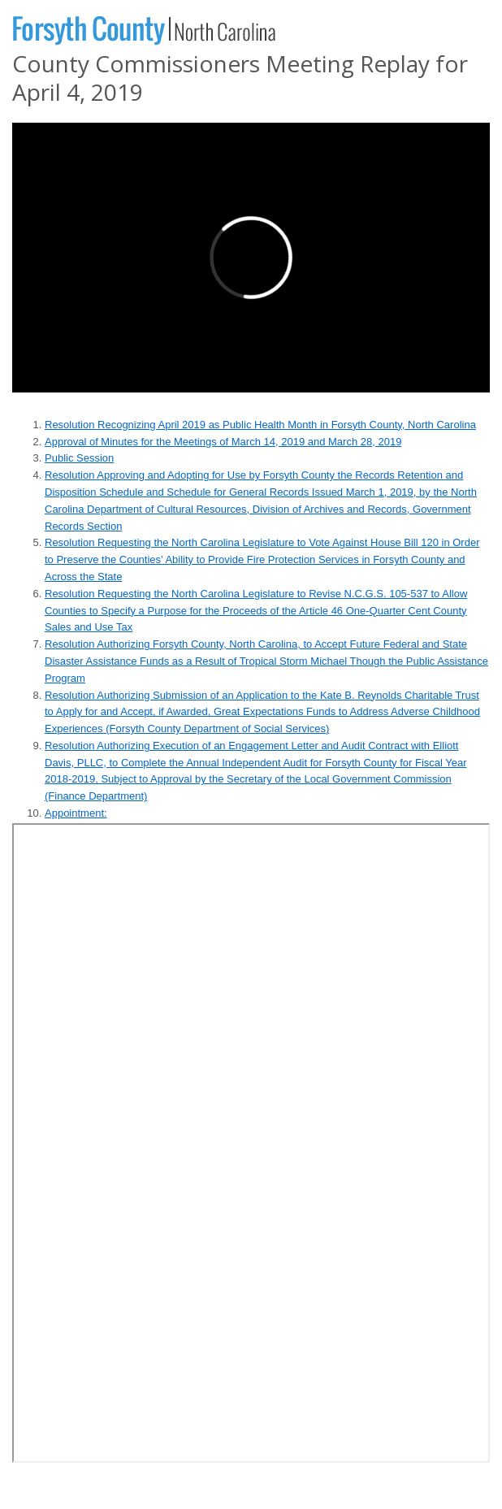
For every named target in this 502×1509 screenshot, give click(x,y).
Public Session (79, 458)
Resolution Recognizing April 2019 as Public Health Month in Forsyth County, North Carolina (260, 424)
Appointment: (76, 813)
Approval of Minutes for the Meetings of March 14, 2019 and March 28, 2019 (223, 442)
